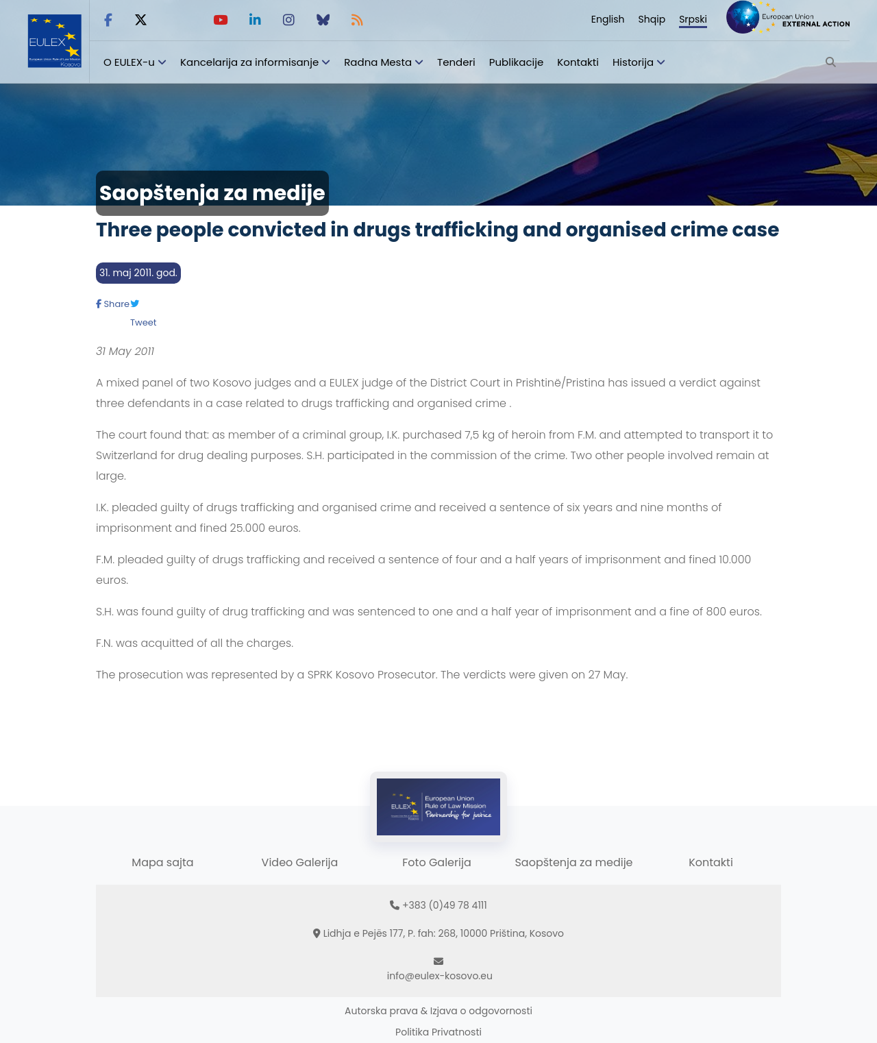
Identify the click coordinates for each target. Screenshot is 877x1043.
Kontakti (578, 62)
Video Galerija (300, 862)
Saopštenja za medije (573, 862)
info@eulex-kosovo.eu (440, 976)
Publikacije (516, 62)
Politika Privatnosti (438, 1032)
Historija (633, 62)
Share (112, 303)
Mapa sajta (162, 862)
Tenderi (456, 62)
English (608, 19)
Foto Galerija (436, 862)
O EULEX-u (129, 62)
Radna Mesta (378, 62)
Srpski (693, 19)
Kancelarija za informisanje (250, 62)
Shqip (652, 19)
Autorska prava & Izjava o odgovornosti (438, 1011)
